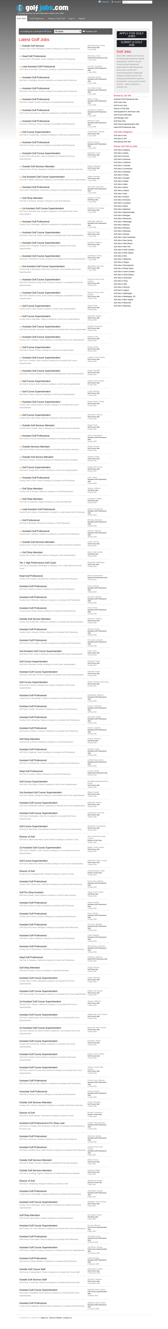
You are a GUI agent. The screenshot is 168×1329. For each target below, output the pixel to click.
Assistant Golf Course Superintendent (41, 153)
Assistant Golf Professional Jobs (126, 99)
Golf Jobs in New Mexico (123, 243)
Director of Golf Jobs (95, 840)
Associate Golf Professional (33, 1091)
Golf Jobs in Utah (120, 284)
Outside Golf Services (33, 46)
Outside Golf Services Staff (33, 1279)
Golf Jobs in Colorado (122, 166)
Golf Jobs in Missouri (122, 225)
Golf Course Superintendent (36, 132)
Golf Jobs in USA (120, 139)
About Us (44, 1318)
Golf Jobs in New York (122, 247)
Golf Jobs (21, 18)
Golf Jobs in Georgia (121, 178)
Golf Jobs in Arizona (121, 156)
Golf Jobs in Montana (122, 228)
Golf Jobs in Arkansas (122, 159)
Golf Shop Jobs (93, 200)
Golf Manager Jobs (121, 118)
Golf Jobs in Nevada (121, 234)
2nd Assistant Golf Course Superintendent (43, 177)
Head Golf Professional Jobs (97, 58)
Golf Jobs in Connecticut (123, 169)
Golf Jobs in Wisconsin (122, 303)
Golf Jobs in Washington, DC (125, 296)
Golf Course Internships (123, 115)
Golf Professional (31, 520)
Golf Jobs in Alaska (121, 153)
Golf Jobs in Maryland (122, 209)
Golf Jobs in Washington (123, 293)
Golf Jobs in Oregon (121, 262)
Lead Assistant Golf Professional (38, 66)
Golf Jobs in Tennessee (123, 278)
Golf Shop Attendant (32, 198)
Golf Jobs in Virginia (121, 290)
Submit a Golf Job (56, 18)
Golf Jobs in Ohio (120, 256)
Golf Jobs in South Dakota (124, 275)
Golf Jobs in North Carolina (124, 250)
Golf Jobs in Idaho (121, 184)
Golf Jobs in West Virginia (123, 300)
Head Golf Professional (34, 56)
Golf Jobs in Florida (121, 175)
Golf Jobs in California (122, 162)
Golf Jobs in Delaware (122, 172)
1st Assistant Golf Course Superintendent (43, 208)
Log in (72, 18)
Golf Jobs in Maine (121, 206)
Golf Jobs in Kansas (121, 197)
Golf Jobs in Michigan (122, 215)
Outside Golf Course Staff (32, 1269)
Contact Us (105, 2)
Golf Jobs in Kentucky (122, 200)
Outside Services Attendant (36, 446)
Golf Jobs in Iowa (120, 194)
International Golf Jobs (122, 142)
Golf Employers (37, 18)
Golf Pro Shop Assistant (31, 892)
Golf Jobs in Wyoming (122, 306)
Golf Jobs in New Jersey (123, 240)
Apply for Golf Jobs (131, 35)
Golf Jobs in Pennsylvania (123, 265)
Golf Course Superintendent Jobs (126, 124)
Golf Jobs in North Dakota (123, 253)
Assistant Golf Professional (35, 77)
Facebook (117, 2)
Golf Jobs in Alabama (122, 150)
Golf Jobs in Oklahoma (122, 259)
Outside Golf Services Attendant (38, 166)
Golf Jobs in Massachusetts (124, 212)
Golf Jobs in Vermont (122, 287)
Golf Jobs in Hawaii (121, 181)
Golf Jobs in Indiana (121, 190)
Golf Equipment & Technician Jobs (127, 112)
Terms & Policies (55, 1318)
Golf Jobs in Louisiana (122, 203)
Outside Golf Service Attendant (37, 457)
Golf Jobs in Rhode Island (123, 268)
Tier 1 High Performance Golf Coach (37, 563)
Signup (82, 18)
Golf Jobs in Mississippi (123, 222)
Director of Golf (27, 836)
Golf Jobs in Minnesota (122, 219)
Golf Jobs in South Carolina (124, 272)
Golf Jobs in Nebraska (122, 231)
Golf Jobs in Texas (121, 281)
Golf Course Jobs (94, 47)
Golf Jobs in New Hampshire (124, 237)
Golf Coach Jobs (93, 564)
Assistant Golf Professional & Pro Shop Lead (42, 1123)
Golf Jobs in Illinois (121, 187)
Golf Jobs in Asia (120, 135)
